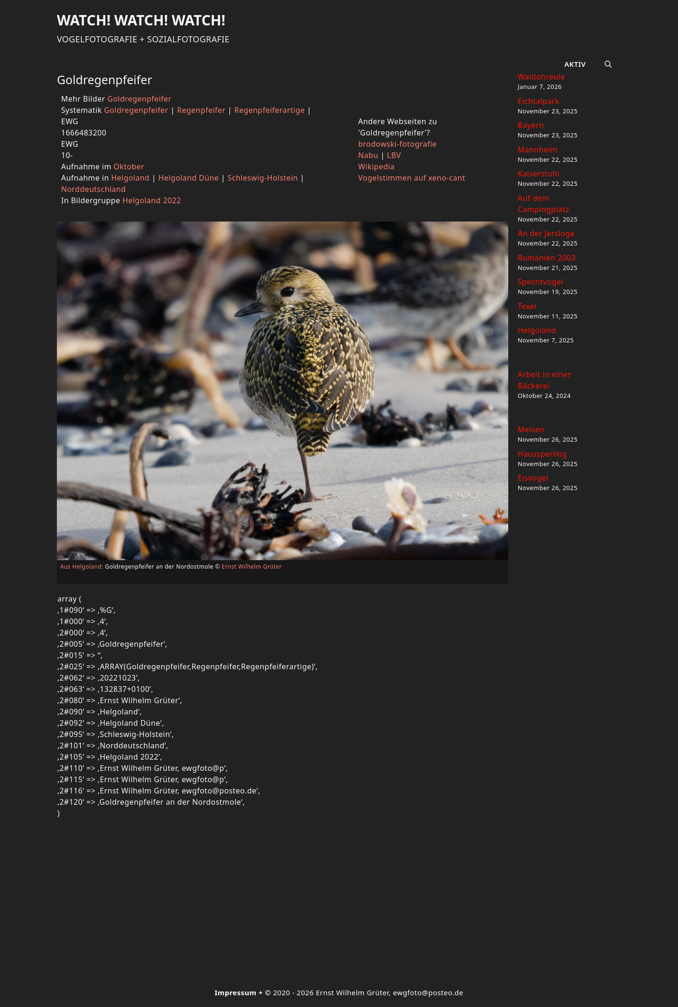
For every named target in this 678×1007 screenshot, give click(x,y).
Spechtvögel (540, 282)
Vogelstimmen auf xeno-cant (411, 178)
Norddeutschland (93, 189)
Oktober (129, 166)
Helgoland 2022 (151, 200)
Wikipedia (376, 166)
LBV (394, 155)
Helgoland (130, 178)
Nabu (368, 155)
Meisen (531, 429)
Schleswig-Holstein (263, 178)
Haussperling (542, 454)
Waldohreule (541, 76)
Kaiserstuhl (539, 173)
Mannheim (538, 149)
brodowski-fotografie (397, 144)
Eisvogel (533, 478)
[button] (608, 64)
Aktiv (575, 64)
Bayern (531, 125)
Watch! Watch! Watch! (141, 20)
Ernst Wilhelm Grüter (252, 567)
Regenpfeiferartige (269, 110)
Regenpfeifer (201, 110)
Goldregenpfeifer (139, 99)
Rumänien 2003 (547, 258)
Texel (527, 306)
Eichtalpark (539, 101)
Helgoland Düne (188, 178)
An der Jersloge (546, 233)
